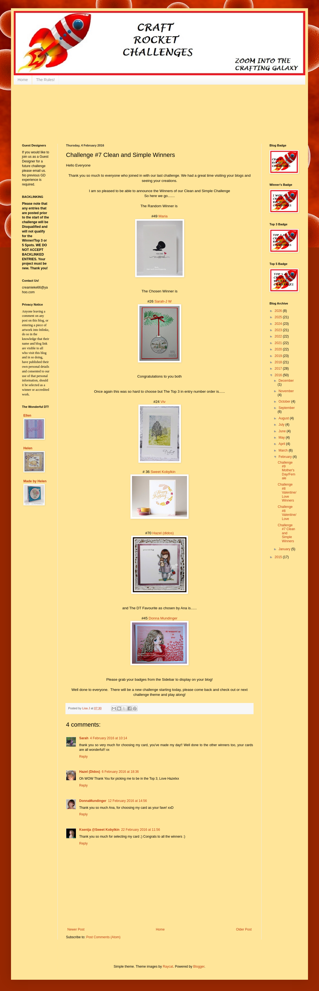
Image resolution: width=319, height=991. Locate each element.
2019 (279, 356)
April (282, 444)
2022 (279, 336)
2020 (279, 349)
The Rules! (45, 79)
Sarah (83, 738)
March (284, 450)
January (285, 549)
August (284, 418)
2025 (279, 317)
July (282, 425)
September (287, 408)
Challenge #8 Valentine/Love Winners (287, 492)
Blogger (199, 966)
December (286, 381)
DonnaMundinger (92, 801)
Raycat (168, 966)
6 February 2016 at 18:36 (120, 772)
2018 (279, 362)
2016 (279, 375)
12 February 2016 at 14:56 (127, 801)
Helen (27, 448)
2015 (279, 557)
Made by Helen (34, 481)
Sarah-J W (163, 301)
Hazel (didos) (163, 533)
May (282, 437)
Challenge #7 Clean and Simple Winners (286, 533)
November (286, 391)
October (285, 401)
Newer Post (75, 929)
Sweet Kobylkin (163, 472)
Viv (163, 402)
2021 (279, 343)
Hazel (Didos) (89, 772)
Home (23, 79)
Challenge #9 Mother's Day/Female (286, 470)
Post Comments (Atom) (103, 937)
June (283, 431)
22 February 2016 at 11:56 (140, 830)
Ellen (27, 415)
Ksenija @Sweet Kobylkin (99, 830)
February (286, 457)
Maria (162, 216)
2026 (279, 311)
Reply (83, 757)
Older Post (244, 929)
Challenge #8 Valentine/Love (287, 513)
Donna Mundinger (162, 618)
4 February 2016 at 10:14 (108, 738)
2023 (279, 330)
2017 (279, 368)
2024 (279, 324)
